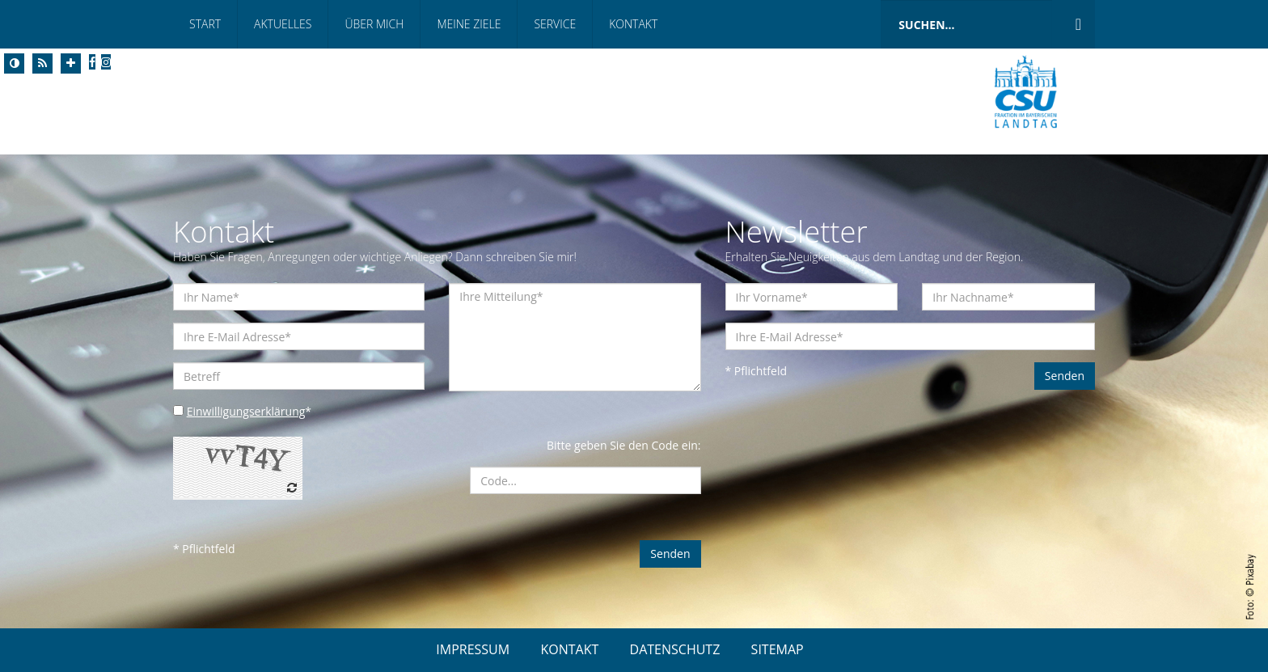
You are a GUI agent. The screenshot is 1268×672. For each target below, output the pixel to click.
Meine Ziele (469, 24)
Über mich (374, 24)
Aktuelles (282, 24)
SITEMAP (777, 649)
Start (205, 24)
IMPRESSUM (472, 649)
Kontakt (633, 24)
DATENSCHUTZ (675, 649)
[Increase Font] (71, 63)
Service (555, 24)
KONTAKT (569, 649)
